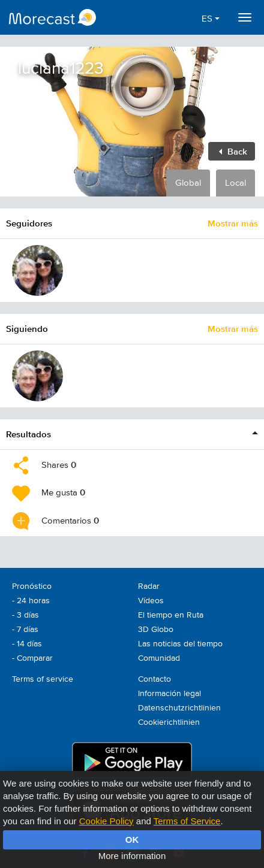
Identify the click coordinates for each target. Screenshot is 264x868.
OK (132, 839)
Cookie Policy (106, 821)
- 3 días (25, 615)
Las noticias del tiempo (180, 644)
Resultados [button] (28, 434)
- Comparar (32, 658)
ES (211, 18)
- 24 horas (31, 601)
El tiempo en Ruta (170, 615)
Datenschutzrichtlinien (179, 708)
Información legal (169, 693)
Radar (149, 586)
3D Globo (155, 629)
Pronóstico (32, 586)
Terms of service (42, 679)
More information (132, 856)
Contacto (154, 679)
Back (233, 151)
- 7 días (25, 629)
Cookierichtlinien (169, 722)
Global (188, 183)
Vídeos (151, 601)
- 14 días (27, 644)
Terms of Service (187, 821)
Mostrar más (233, 223)
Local (235, 183)
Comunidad (159, 658)
